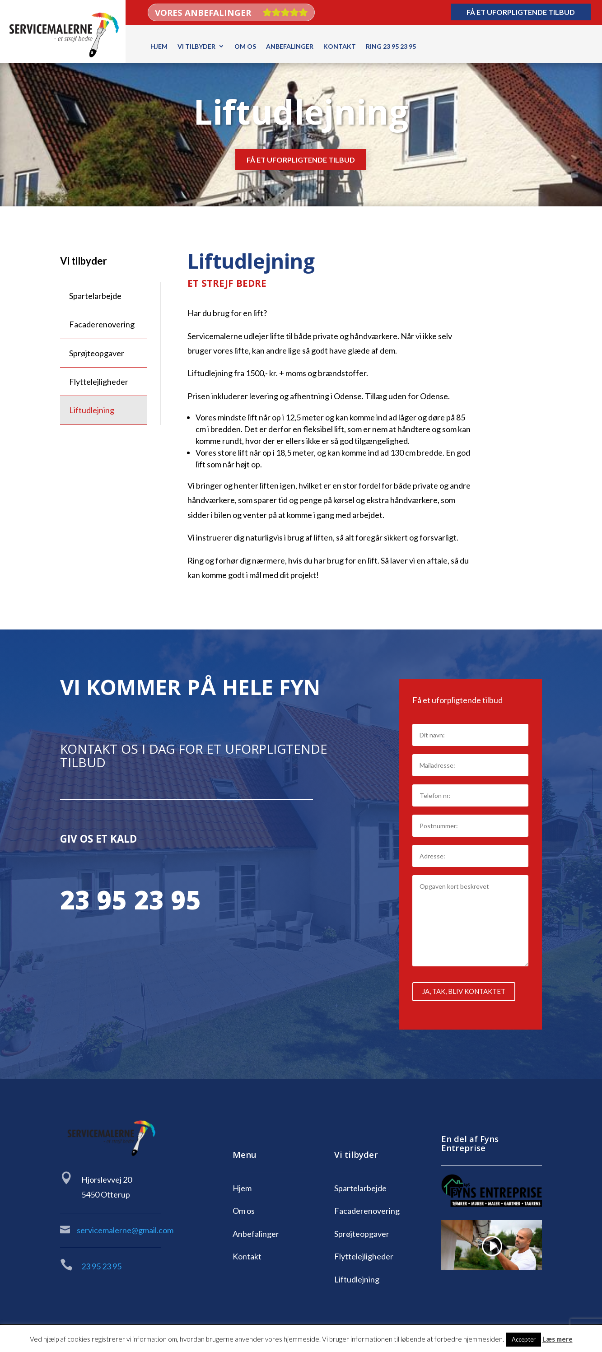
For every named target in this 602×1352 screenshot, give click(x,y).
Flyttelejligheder (98, 382)
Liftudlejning (91, 410)
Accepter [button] (524, 1339)
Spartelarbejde (95, 296)
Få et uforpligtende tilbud (521, 12)
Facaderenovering (102, 324)
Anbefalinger (289, 46)
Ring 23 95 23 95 (391, 46)
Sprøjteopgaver (96, 353)
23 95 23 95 (130, 904)
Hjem (159, 46)
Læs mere (557, 1339)
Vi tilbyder (196, 46)
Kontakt (339, 46)
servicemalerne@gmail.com (125, 1230)
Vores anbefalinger (203, 14)
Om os (245, 46)
